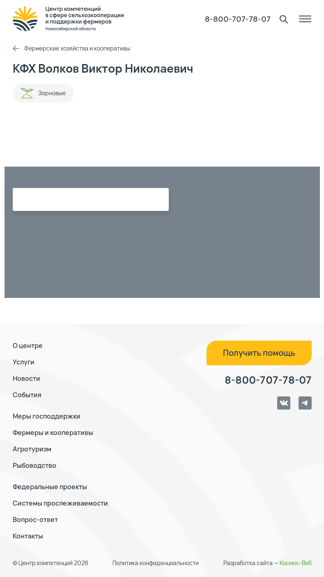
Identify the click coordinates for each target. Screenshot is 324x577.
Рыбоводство (34, 465)
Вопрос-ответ (35, 519)
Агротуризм (32, 448)
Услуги (23, 361)
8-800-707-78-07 (238, 19)
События (27, 394)
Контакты (28, 535)
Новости (26, 378)
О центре (28, 345)
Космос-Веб (296, 563)
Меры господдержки (46, 416)
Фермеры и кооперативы (53, 432)
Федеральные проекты (50, 486)
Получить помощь (259, 352)
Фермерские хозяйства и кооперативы (71, 48)
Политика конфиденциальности (156, 563)
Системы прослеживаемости (60, 503)
